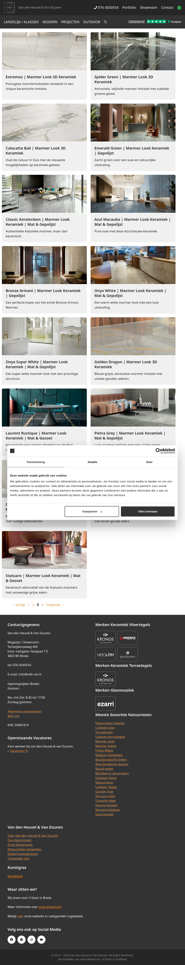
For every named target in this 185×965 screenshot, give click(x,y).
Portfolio (129, 7)
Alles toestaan (148, 511)
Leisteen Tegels (106, 787)
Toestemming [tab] (35, 461)
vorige (18, 604)
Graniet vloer (104, 791)
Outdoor (91, 22)
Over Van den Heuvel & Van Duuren (33, 836)
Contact (167, 7)
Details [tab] (92, 461)
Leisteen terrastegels (110, 737)
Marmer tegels (105, 746)
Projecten (70, 22)
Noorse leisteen (106, 805)
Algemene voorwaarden (25, 711)
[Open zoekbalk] (105, 22)
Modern (50, 22)
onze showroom (49, 907)
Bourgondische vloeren (111, 764)
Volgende (55, 604)
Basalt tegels (104, 769)
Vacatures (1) (19, 751)
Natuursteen (104, 782)
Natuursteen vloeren (110, 723)
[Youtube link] (41, 940)
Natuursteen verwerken (24, 849)
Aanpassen (92, 511)
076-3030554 (106, 7)
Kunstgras (15, 876)
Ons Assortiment (19, 840)
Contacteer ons (18, 858)
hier (20, 916)
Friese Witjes (104, 750)
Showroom (148, 7)
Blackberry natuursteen (112, 773)
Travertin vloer (105, 801)
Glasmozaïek (104, 814)
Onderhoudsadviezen (23, 854)
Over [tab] (149, 461)
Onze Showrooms (20, 845)
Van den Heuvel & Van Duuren (39, 7)
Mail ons (14, 716)
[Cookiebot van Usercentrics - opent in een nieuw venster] (158, 451)
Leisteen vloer (105, 728)
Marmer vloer (105, 741)
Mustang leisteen (107, 810)
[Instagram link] (31, 940)
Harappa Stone (106, 778)
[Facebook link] (12, 940)
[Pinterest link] (21, 940)
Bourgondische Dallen (111, 760)
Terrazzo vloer (105, 796)
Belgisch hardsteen (108, 755)
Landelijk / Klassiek (21, 22)
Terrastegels (104, 732)
